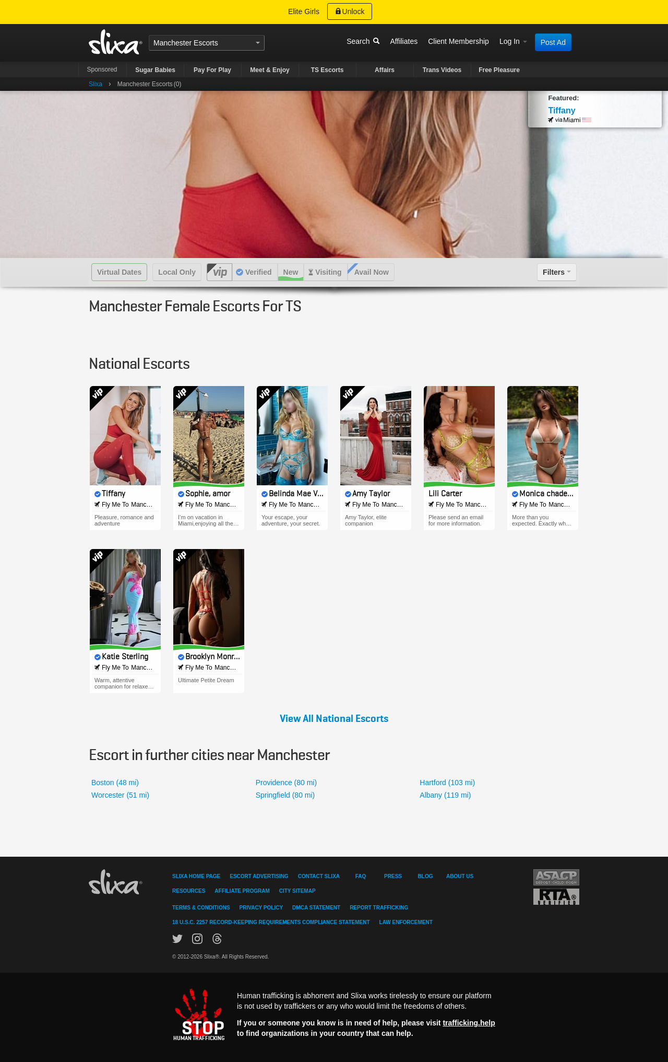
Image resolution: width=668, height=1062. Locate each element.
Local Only (177, 272)
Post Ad (553, 42)
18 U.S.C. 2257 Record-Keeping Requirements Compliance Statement (271, 922)
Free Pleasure (499, 70)
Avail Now (371, 272)
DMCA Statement (316, 908)
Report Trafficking (379, 908)
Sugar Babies (155, 70)
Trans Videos (442, 70)
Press (393, 876)
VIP (219, 272)
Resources (188, 891)
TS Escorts (327, 70)
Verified (258, 272)
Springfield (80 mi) (285, 795)
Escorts (206, 43)
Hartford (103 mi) (447, 782)
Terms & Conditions (201, 908)
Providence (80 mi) (286, 782)
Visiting (328, 272)
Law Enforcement (406, 922)
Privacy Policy (261, 908)
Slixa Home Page (196, 876)
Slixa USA (115, 41)
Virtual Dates (119, 272)
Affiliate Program (241, 891)
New (291, 272)
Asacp (556, 877)
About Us (459, 876)
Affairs (385, 70)
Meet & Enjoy (269, 70)
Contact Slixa (319, 876)
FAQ (360, 876)
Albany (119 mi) (445, 795)
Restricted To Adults (556, 897)
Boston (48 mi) (115, 782)
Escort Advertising (259, 876)
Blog (425, 876)
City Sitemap (297, 891)
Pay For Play (212, 70)
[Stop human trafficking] (334, 1014)
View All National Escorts (334, 719)
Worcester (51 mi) (120, 795)
